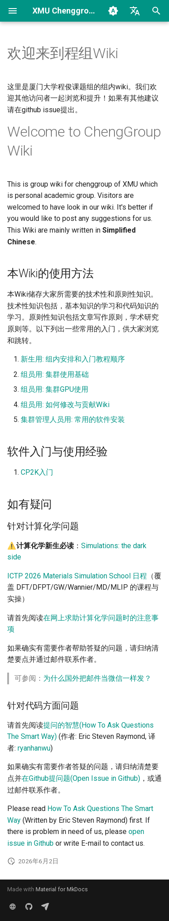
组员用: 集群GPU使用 (54, 389)
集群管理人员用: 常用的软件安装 (73, 419)
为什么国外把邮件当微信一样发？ (97, 678)
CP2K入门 (37, 472)
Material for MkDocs (62, 889)
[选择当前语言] (135, 11)
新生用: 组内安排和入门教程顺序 (73, 359)
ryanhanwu (34, 748)
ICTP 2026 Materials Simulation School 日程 (77, 576)
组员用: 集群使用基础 (55, 374)
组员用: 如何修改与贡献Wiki (65, 404)
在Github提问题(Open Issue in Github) (81, 778)
